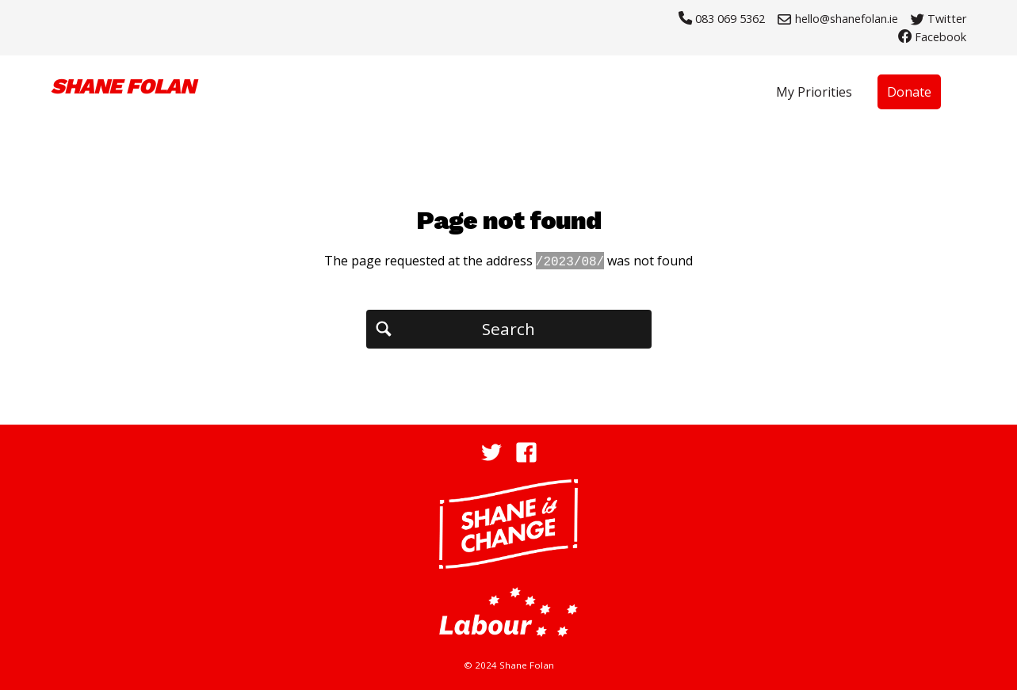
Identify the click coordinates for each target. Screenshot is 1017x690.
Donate (909, 92)
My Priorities (814, 92)
